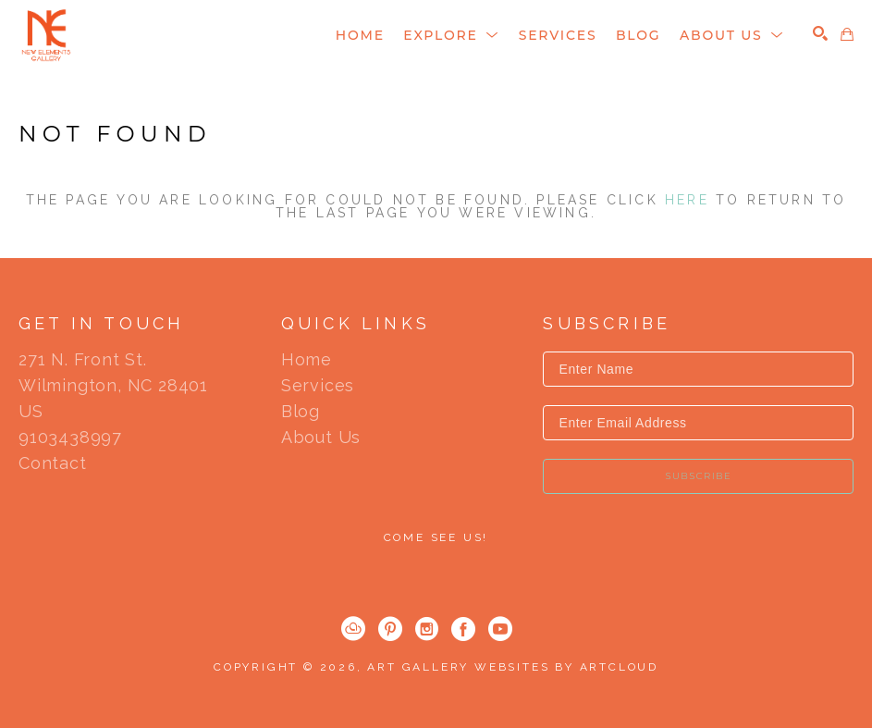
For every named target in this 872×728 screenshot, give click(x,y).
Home (306, 360)
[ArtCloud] (353, 629)
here (687, 199)
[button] (451, 35)
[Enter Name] (698, 369)
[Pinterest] (390, 629)
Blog (300, 411)
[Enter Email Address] (698, 422)
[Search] (820, 33)
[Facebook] (463, 629)
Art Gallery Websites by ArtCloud (512, 666)
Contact (52, 463)
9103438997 (70, 437)
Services (317, 385)
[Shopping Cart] (847, 34)
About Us (321, 437)
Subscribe (698, 476)
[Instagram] (426, 629)
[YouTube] (500, 629)
